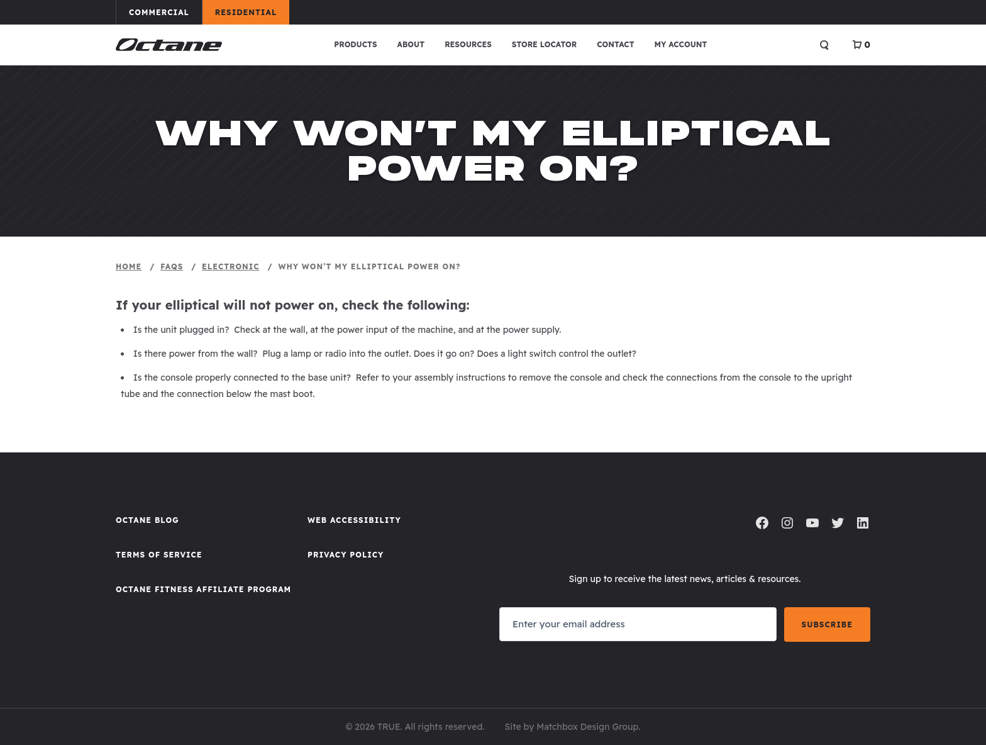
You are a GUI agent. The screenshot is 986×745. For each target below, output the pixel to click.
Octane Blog (147, 520)
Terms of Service (159, 554)
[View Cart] (861, 44)
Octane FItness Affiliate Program (203, 589)
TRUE (389, 726)
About (411, 44)
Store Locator (544, 44)
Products (355, 44)
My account (681, 44)
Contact (615, 44)
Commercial (165, 12)
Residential (251, 12)
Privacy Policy (345, 554)
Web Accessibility (354, 520)
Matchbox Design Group (587, 726)
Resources (468, 44)
